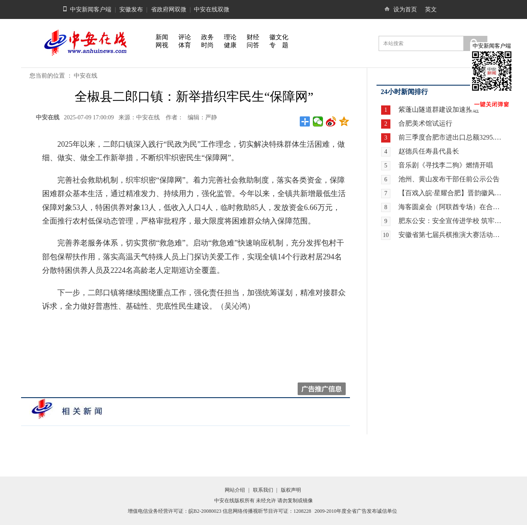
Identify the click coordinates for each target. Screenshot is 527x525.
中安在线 (85, 76)
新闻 (162, 37)
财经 (253, 37)
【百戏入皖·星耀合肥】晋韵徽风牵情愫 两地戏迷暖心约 (450, 193)
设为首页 (405, 9)
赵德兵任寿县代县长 (428, 151)
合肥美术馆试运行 (425, 123)
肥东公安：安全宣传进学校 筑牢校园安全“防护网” (450, 220)
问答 (253, 45)
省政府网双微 (168, 9)
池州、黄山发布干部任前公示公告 (449, 179)
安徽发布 (131, 9)
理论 (230, 37)
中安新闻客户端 (90, 9)
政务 (207, 37)
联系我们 (263, 490)
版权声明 (291, 490)
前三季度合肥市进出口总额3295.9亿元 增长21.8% (450, 137)
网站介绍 (235, 490)
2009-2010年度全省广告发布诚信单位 (356, 511)
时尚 (207, 45)
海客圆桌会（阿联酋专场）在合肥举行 (450, 206)
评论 (184, 37)
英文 (431, 9)
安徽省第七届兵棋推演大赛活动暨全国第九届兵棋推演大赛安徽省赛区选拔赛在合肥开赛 (450, 234)
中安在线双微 (211, 9)
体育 (184, 45)
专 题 (278, 45)
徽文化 (278, 37)
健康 (230, 45)
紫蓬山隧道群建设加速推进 (438, 109)
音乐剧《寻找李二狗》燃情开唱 (445, 165)
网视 (162, 45)
